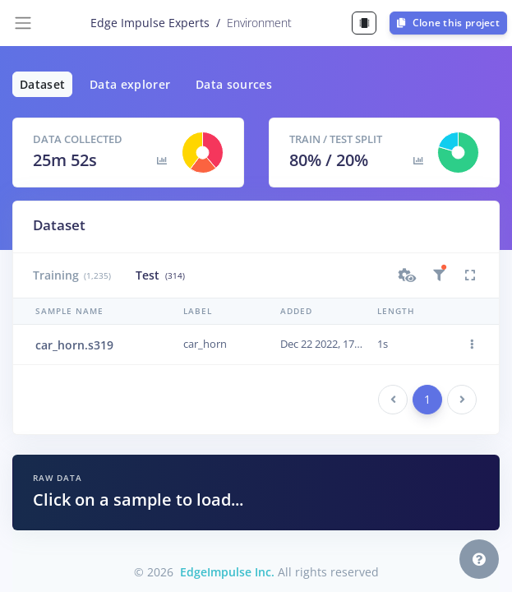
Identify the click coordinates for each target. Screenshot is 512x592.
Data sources (234, 84)
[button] (407, 275)
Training (72, 275)
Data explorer (130, 84)
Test (160, 275)
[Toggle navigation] (23, 23)
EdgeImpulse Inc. (227, 572)
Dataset (42, 84)
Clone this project (448, 23)
